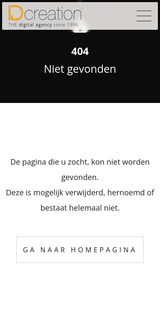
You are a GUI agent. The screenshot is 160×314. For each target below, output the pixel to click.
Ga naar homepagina (80, 249)
